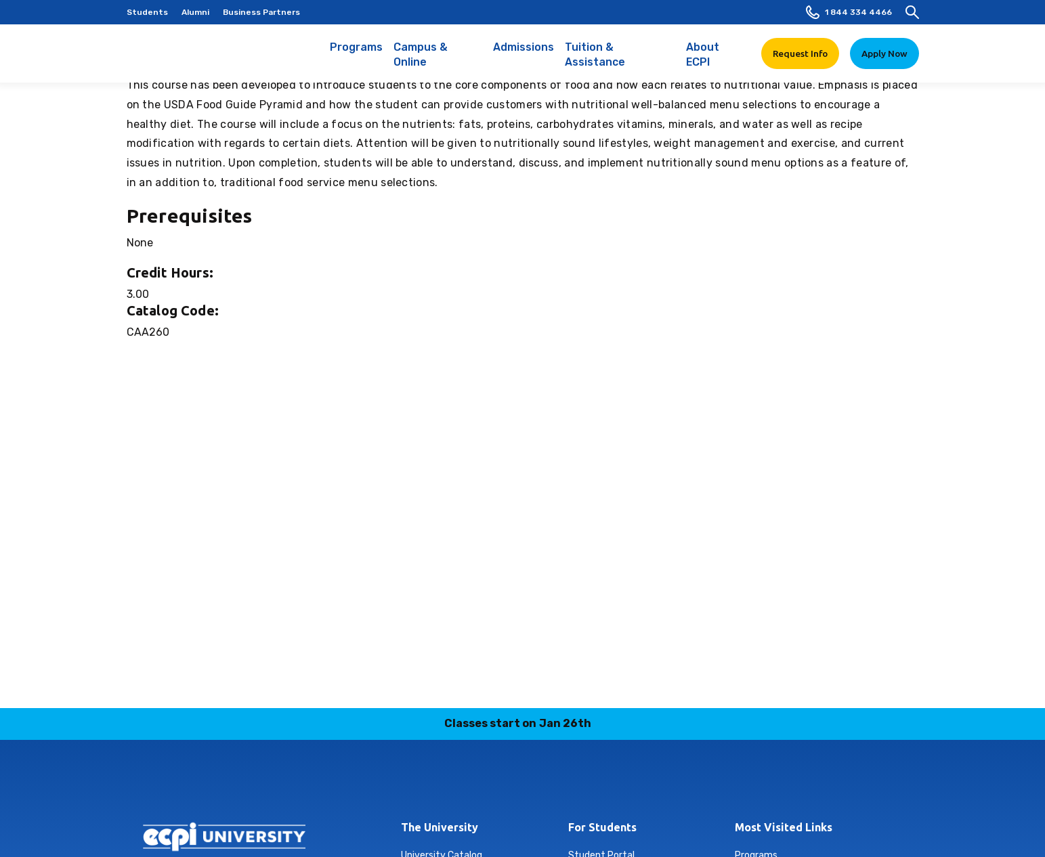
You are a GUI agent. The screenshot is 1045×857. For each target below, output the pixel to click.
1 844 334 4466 (849, 12)
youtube (602, 784)
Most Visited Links (783, 827)
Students (147, 12)
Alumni (195, 12)
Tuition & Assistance (620, 62)
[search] (912, 12)
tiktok (538, 784)
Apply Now (884, 53)
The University (439, 827)
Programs (356, 54)
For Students (602, 827)
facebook (442, 784)
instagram (474, 784)
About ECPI (715, 62)
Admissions (523, 54)
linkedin (506, 784)
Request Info (800, 53)
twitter (570, 784)
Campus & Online (437, 62)
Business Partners (261, 12)
